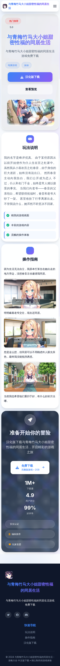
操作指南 (30, 637)
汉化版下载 (30, 642)
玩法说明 (30, 632)
